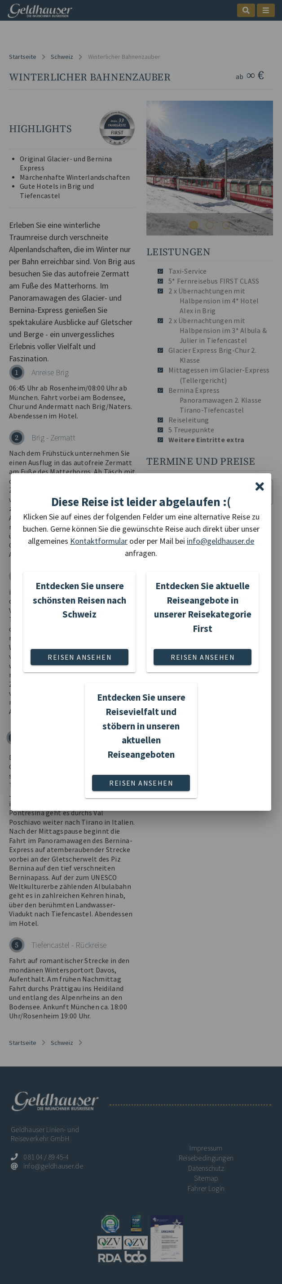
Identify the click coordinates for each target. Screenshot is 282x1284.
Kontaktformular (99, 541)
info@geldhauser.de (220, 541)
